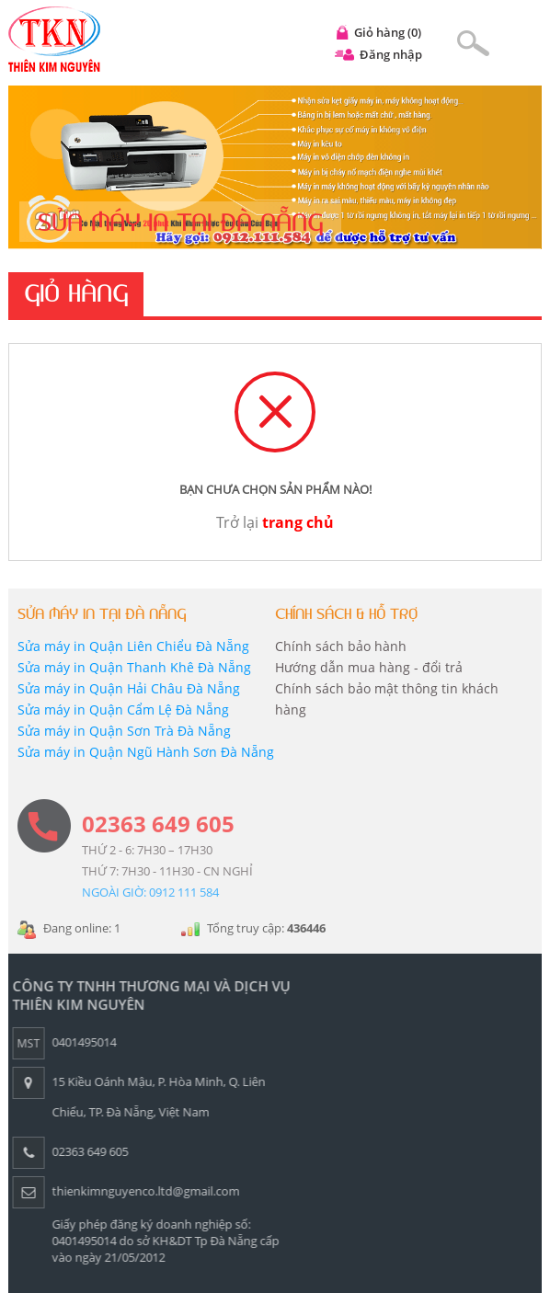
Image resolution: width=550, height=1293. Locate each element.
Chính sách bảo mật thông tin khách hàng (386, 699)
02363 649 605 (158, 823)
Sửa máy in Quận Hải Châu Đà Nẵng (128, 688)
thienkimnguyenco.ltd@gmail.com (141, 1191)
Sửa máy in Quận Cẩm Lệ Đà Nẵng (123, 709)
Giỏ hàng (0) (387, 32)
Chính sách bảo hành (341, 646)
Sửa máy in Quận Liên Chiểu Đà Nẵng (133, 646)
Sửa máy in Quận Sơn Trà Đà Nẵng (124, 730)
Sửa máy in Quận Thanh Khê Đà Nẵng (134, 667)
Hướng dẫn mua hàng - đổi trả (369, 667)
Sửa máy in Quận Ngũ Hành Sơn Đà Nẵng (145, 752)
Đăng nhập (391, 54)
